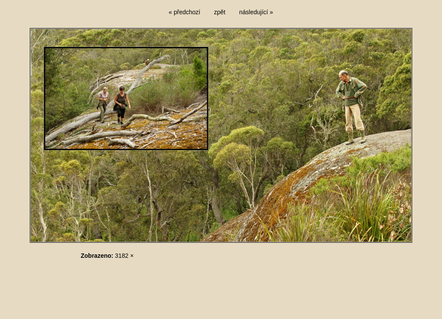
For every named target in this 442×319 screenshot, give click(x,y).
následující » (256, 12)
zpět (219, 12)
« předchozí (184, 12)
